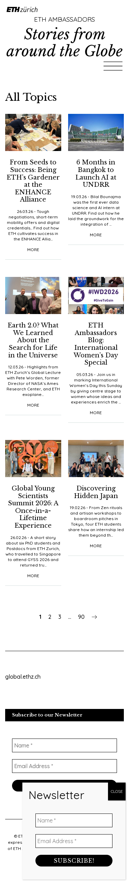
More (33, 249)
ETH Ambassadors (64, 19)
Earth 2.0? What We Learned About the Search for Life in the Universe (33, 340)
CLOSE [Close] (117, 156)
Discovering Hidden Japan (96, 492)
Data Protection (63, 860)
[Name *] (64, 745)
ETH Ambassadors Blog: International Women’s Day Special (96, 344)
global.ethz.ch (23, 676)
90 (81, 616)
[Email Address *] (64, 766)
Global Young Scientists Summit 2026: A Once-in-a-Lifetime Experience (33, 507)
